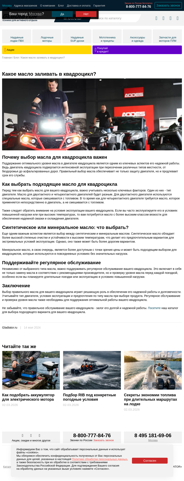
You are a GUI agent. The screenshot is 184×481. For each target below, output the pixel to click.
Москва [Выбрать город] (153, 440)
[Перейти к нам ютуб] (39, 435)
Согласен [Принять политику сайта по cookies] (149, 460)
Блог (61, 5)
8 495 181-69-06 (152, 435)
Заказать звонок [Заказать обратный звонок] (168, 5)
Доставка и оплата (78, 5)
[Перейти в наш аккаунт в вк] (23, 435)
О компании (47, 5)
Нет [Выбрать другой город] (86, 14)
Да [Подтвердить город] (62, 14)
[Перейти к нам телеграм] (31, 435)
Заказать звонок (103, 440)
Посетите (154, 308)
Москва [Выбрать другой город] (35, 14)
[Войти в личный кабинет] (170, 18)
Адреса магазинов (25, 5)
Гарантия (99, 5)
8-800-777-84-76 (138, 6)
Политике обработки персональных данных (99, 459)
